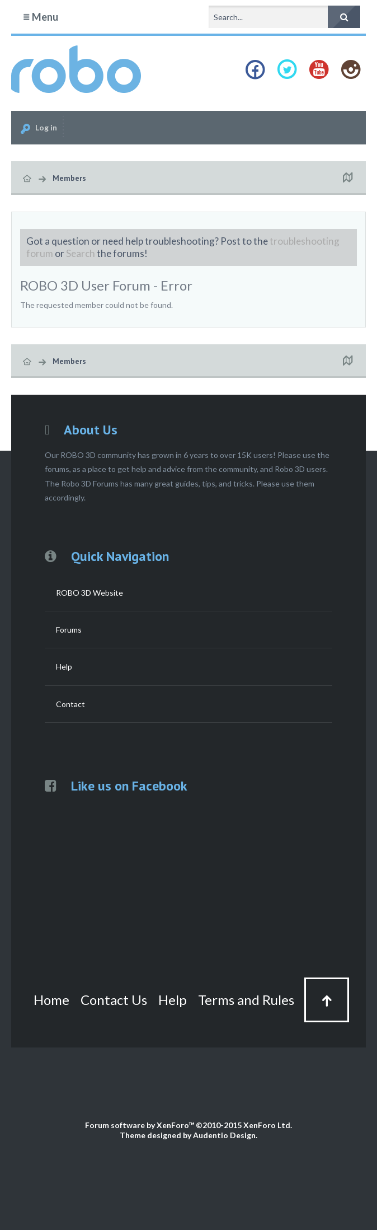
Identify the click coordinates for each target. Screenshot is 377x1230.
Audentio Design (224, 1135)
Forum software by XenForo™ (188, 1125)
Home (51, 1000)
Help (64, 666)
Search (80, 253)
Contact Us (114, 1000)
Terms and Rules (246, 1000)
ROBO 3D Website (89, 592)
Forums (69, 629)
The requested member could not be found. (96, 305)
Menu (40, 17)
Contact (70, 704)
